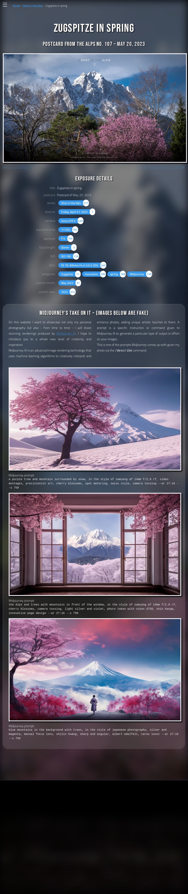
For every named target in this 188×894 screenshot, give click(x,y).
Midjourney (141, 274)
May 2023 (71, 283)
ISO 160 (70, 256)
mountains (95, 274)
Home (16, 5)
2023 (68, 292)
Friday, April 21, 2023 (78, 211)
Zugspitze (70, 274)
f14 (67, 238)
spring (118, 274)
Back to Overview (15, 168)
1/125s (69, 229)
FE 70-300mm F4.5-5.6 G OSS (83, 265)
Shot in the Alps (33, 5)
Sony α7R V (72, 220)
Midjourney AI (66, 333)
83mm (68, 247)
